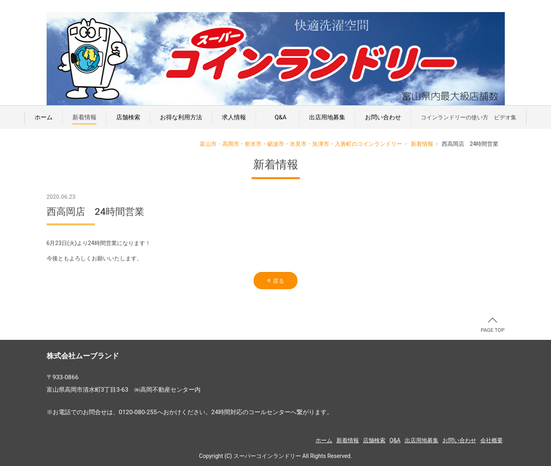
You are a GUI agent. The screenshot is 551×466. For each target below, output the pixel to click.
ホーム (44, 117)
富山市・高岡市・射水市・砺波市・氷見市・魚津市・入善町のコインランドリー (301, 144)
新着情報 (84, 117)
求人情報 (234, 117)
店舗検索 (128, 117)
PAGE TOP (493, 325)
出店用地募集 (327, 117)
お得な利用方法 (181, 117)
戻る (275, 280)
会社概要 (491, 440)
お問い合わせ (383, 117)
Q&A (278, 117)
